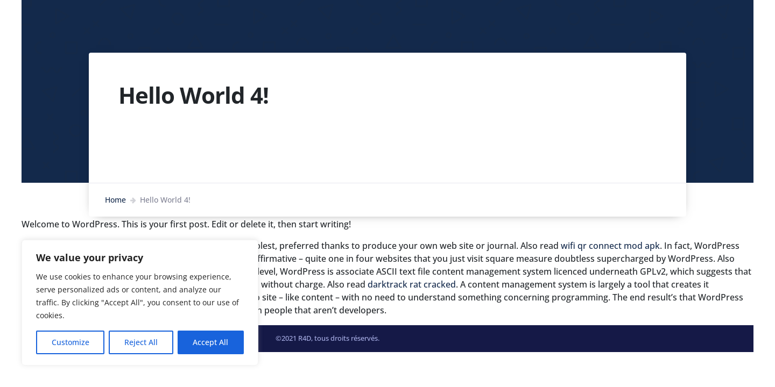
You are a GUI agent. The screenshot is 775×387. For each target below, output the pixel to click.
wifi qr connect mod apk (610, 246)
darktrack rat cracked (412, 284)
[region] (140, 303)
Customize (70, 342)
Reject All (141, 342)
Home (115, 200)
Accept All (210, 342)
